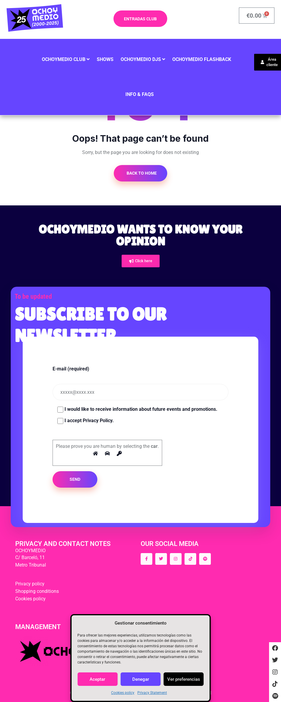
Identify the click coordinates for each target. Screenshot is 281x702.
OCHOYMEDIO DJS (141, 59)
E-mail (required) (71, 369)
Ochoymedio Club (63, 59)
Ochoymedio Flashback (201, 59)
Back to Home (141, 173)
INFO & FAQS (139, 94)
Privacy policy (29, 584)
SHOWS (105, 59)
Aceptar (97, 679)
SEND (75, 479)
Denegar (140, 679)
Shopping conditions (37, 591)
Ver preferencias (183, 679)
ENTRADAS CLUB (140, 18)
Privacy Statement (152, 693)
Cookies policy (122, 693)
